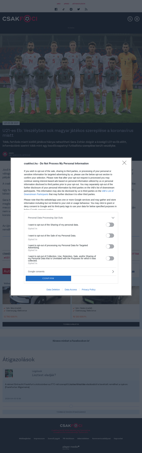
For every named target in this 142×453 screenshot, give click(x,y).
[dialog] (71, 227)
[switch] (110, 225)
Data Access (71, 289)
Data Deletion (53, 289)
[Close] (125, 164)
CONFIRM (48, 278)
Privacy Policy (88, 289)
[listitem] (71, 217)
